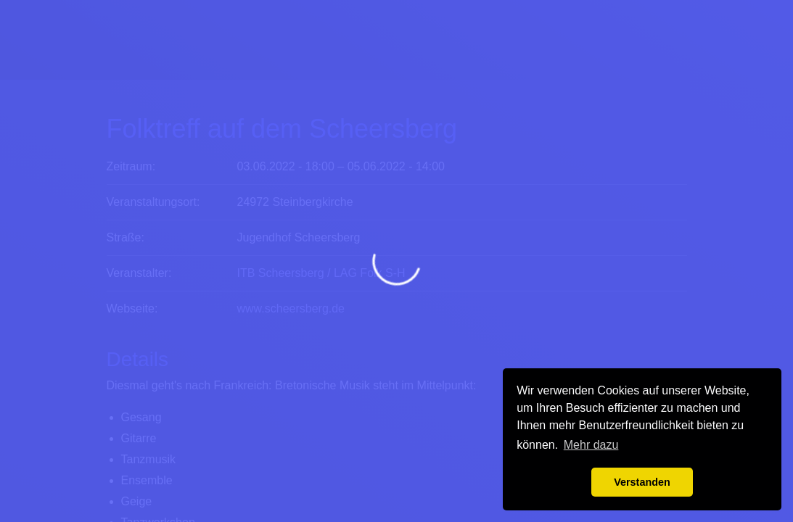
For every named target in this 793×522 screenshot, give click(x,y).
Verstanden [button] (642, 482)
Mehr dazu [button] (591, 445)
